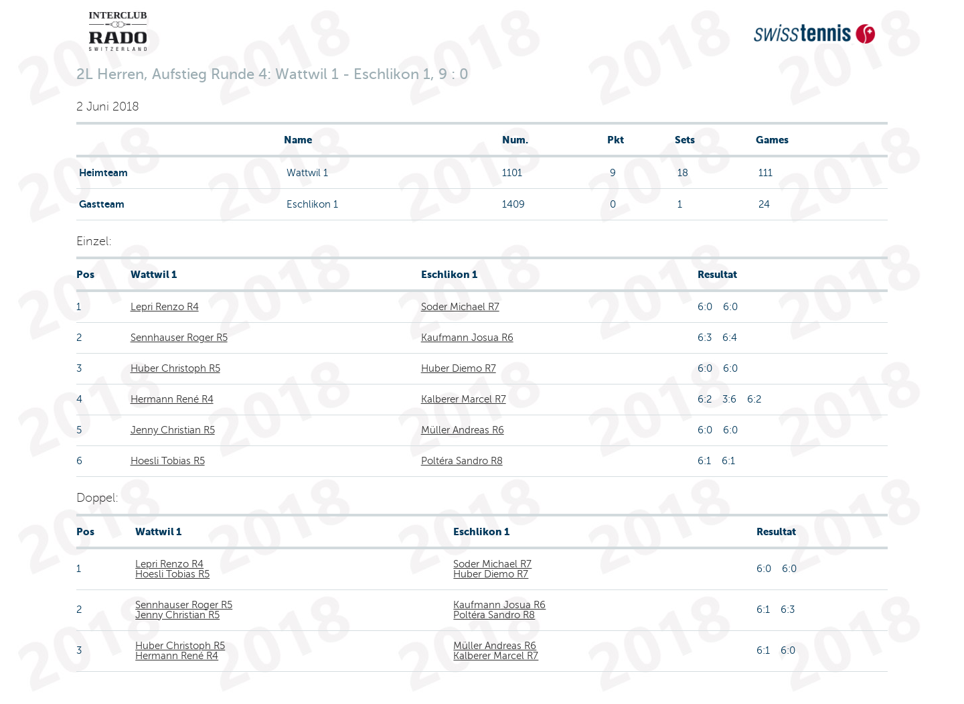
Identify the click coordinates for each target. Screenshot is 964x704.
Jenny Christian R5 (173, 430)
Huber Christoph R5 (175, 368)
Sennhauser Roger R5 (179, 337)
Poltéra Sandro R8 (462, 460)
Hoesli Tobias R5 (168, 460)
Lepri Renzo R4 (165, 306)
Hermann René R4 (172, 399)
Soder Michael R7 (460, 306)
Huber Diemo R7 (458, 368)
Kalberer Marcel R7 (463, 399)
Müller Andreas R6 (462, 430)
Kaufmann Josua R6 (467, 337)
